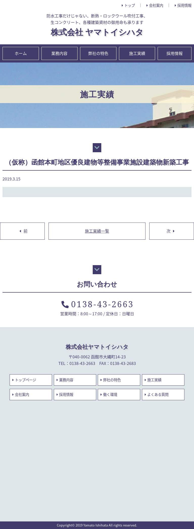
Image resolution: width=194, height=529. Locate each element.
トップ (128, 5)
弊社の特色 (98, 53)
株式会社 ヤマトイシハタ (97, 31)
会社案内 (155, 5)
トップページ (24, 380)
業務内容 (59, 53)
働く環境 (109, 394)
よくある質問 (156, 394)
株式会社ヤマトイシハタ (97, 347)
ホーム (21, 53)
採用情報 (183, 5)
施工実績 (137, 53)
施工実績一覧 (97, 231)
